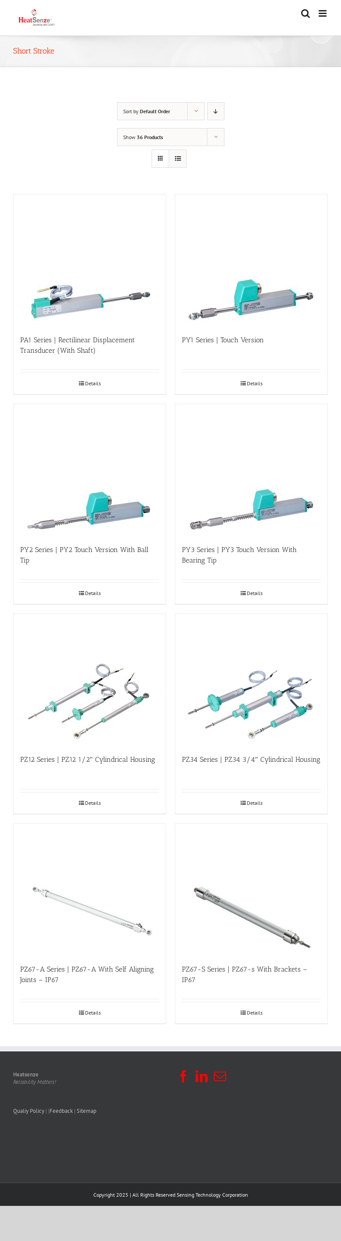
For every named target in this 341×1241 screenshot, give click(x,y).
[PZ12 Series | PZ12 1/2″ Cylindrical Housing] (90, 680)
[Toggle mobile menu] (323, 13)
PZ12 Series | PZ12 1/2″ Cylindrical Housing (87, 759)
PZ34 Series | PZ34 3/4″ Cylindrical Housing (251, 759)
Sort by (146, 111)
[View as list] (177, 158)
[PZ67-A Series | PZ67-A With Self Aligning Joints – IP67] (90, 889)
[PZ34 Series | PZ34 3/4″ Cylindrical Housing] (251, 680)
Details (93, 383)
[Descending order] (215, 111)
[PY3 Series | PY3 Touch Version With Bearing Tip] (251, 470)
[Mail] (220, 1076)
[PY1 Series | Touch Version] (251, 260)
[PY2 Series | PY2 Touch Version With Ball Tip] (90, 470)
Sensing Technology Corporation (212, 1194)
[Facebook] (183, 1076)
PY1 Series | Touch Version (223, 340)
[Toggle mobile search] (305, 13)
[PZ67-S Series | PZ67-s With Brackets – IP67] (251, 889)
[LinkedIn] (201, 1076)
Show (143, 137)
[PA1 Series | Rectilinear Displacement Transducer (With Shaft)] (90, 260)
